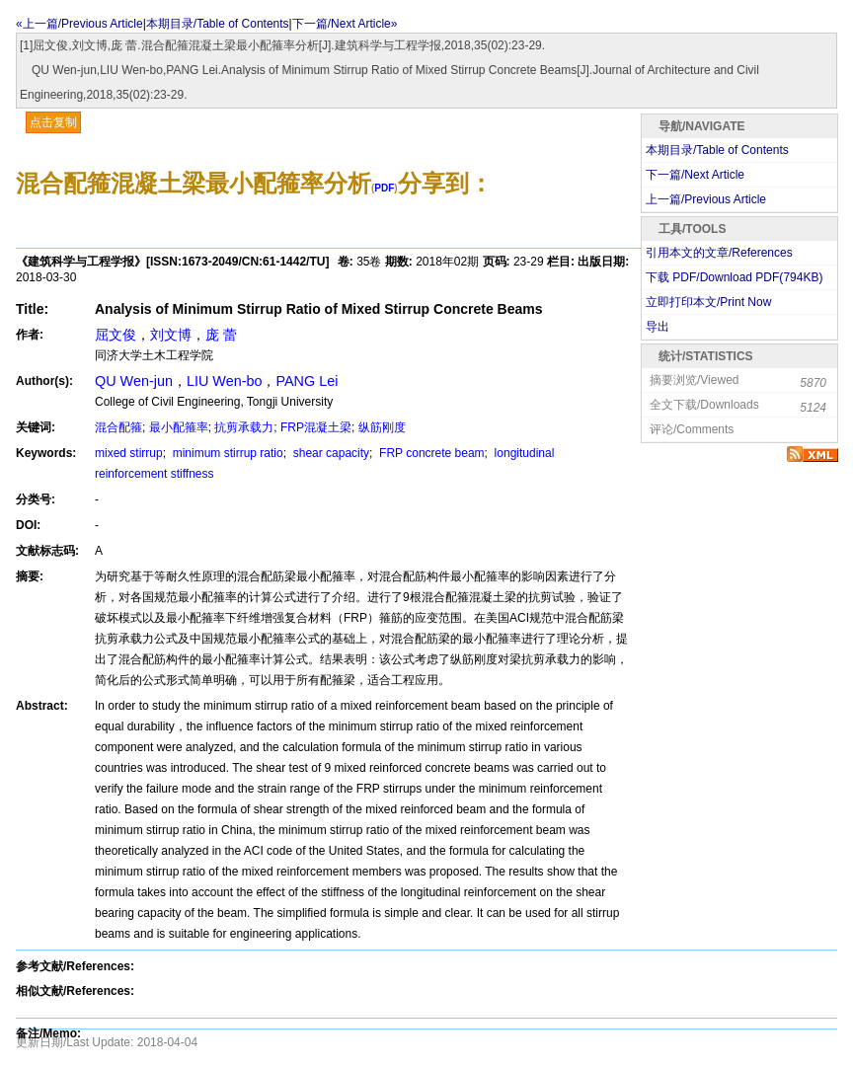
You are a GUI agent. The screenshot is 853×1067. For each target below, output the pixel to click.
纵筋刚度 (382, 427)
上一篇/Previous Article (706, 199)
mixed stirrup (129, 453)
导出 (657, 327)
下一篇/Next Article (695, 175)
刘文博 (171, 335)
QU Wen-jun (134, 381)
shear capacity (329, 453)
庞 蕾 (221, 335)
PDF (384, 188)
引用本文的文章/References (719, 253)
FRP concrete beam (430, 453)
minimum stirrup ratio (225, 453)
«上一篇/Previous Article (79, 24)
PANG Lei (306, 381)
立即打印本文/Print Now (708, 302)
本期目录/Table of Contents (217, 24)
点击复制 (53, 122)
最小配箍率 (178, 427)
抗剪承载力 (243, 427)
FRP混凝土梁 (315, 427)
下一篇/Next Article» (345, 24)
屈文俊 (115, 335)
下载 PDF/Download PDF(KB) (734, 277)
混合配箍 (118, 427)
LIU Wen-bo (225, 381)
